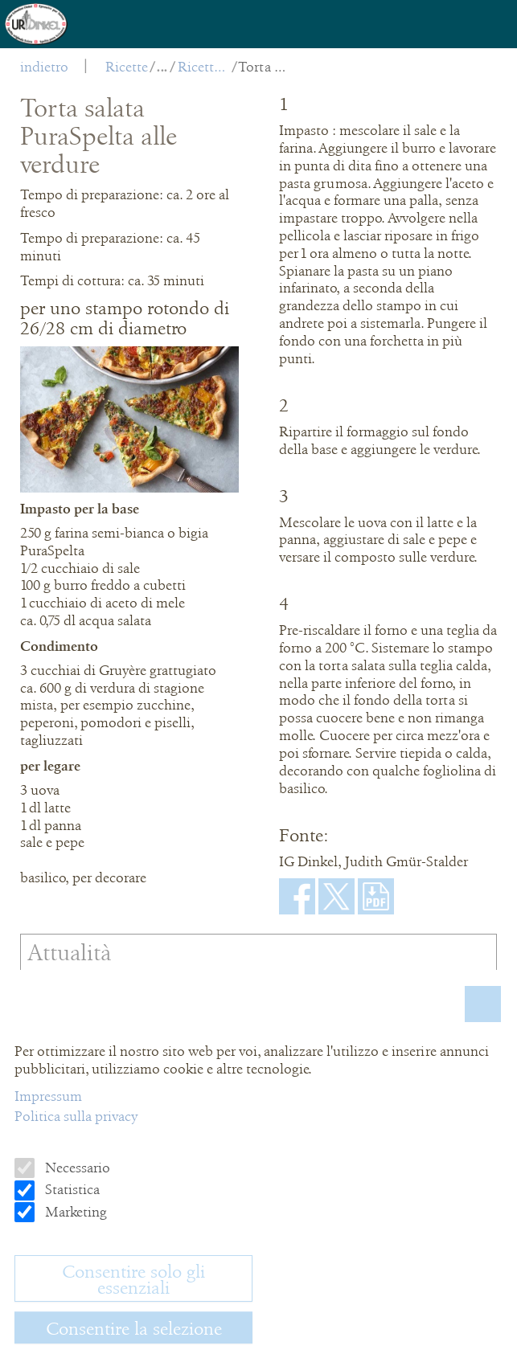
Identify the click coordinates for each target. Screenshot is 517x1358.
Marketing (74, 1212)
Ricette (126, 67)
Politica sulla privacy (75, 1116)
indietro (44, 67)
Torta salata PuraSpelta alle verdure (264, 67)
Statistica (71, 1189)
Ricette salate (204, 67)
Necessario (76, 1168)
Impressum (48, 1096)
